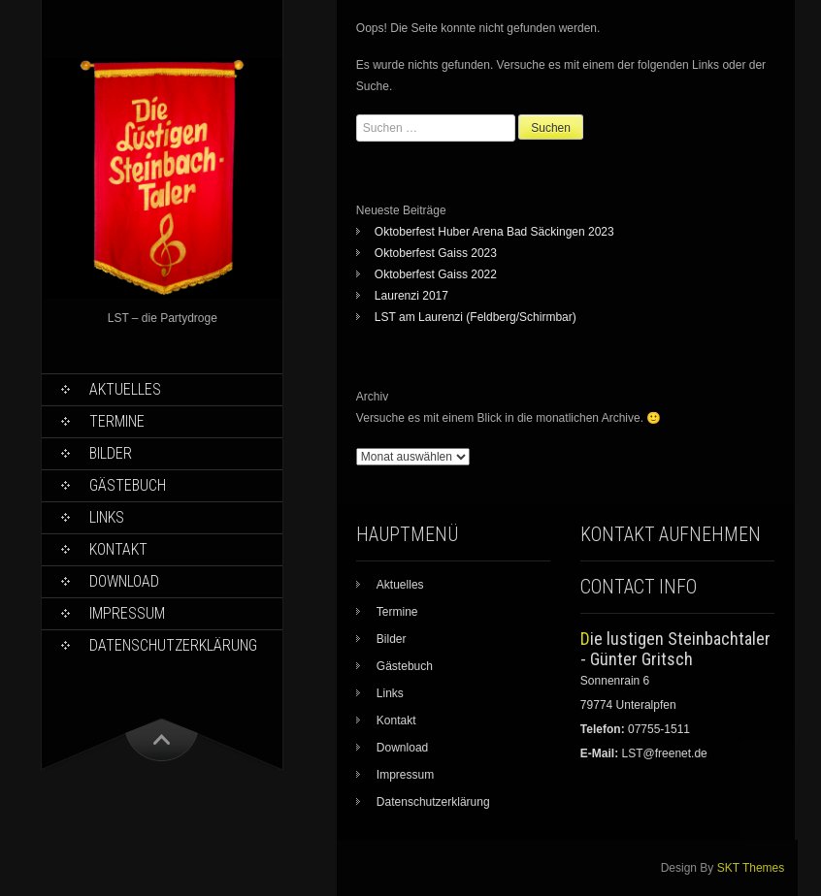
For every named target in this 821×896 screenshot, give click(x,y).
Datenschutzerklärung (173, 645)
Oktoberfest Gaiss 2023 (436, 253)
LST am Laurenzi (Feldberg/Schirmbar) (475, 317)
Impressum (127, 613)
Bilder (110, 453)
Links (106, 517)
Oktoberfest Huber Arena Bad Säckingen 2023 (494, 232)
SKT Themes (751, 868)
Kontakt (118, 549)
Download (124, 581)
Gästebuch (127, 485)
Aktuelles (125, 389)
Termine (117, 421)
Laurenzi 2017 (411, 296)
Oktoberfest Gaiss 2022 (436, 274)
